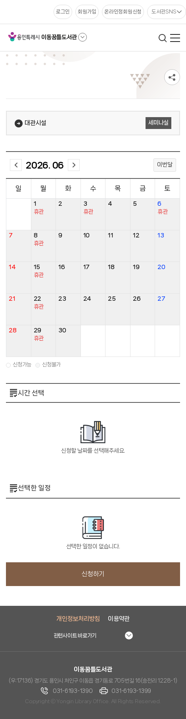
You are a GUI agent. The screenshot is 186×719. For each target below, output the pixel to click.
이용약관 (119, 618)
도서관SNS (163, 11)
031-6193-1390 (73, 691)
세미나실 (158, 123)
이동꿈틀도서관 (59, 37)
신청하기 (93, 574)
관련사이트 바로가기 (75, 635)
